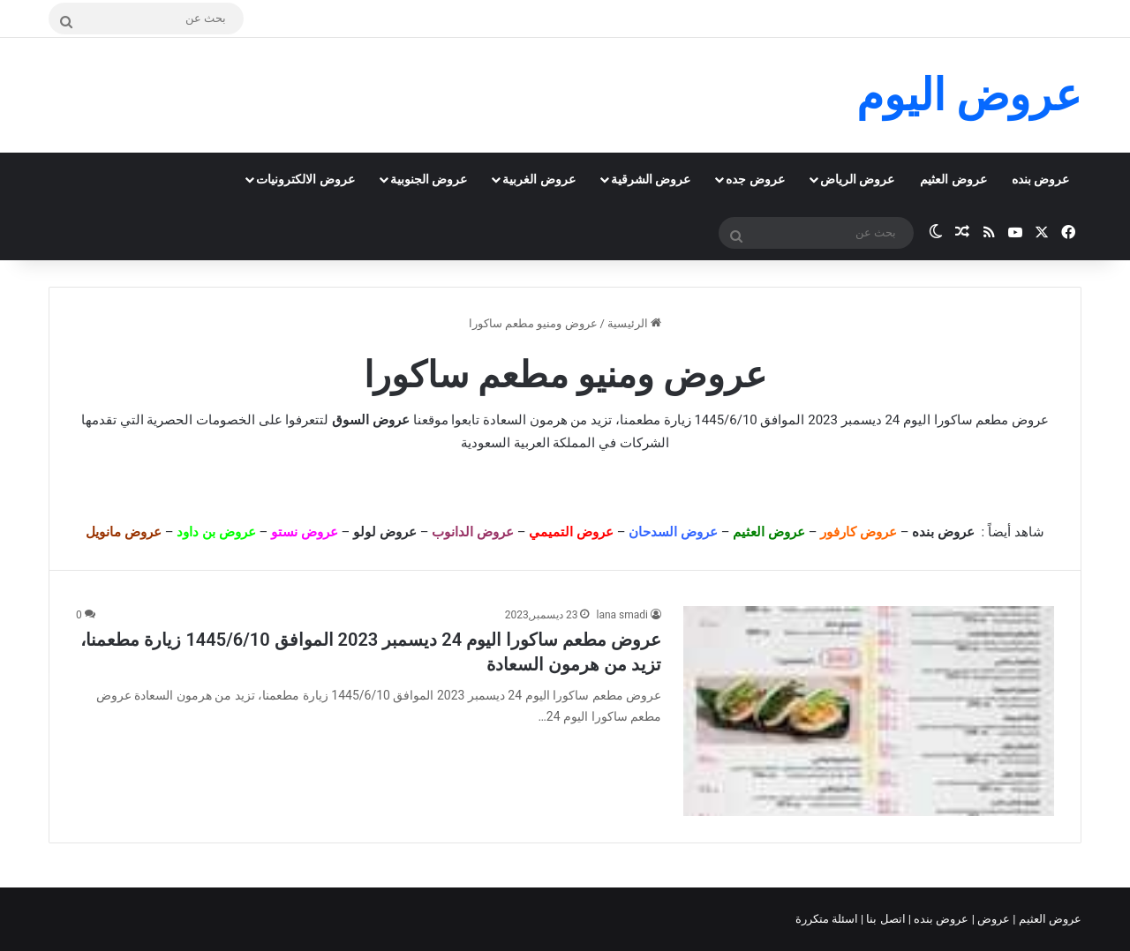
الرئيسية (634, 323)
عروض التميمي (571, 532)
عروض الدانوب (473, 532)
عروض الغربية (538, 179)
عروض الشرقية (650, 179)
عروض (994, 918)
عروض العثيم (953, 179)
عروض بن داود (216, 532)
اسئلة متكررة (828, 918)
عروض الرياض (857, 179)
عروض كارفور (858, 532)
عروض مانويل (124, 532)
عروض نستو (304, 532)
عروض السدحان (673, 532)
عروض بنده (1040, 179)
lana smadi (622, 615)
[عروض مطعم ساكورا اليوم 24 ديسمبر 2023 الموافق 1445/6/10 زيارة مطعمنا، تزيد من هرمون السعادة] (868, 711)
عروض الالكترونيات (305, 179)
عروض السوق (371, 420)
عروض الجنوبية (428, 179)
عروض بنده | (940, 918)
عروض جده (755, 179)
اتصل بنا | (884, 918)
